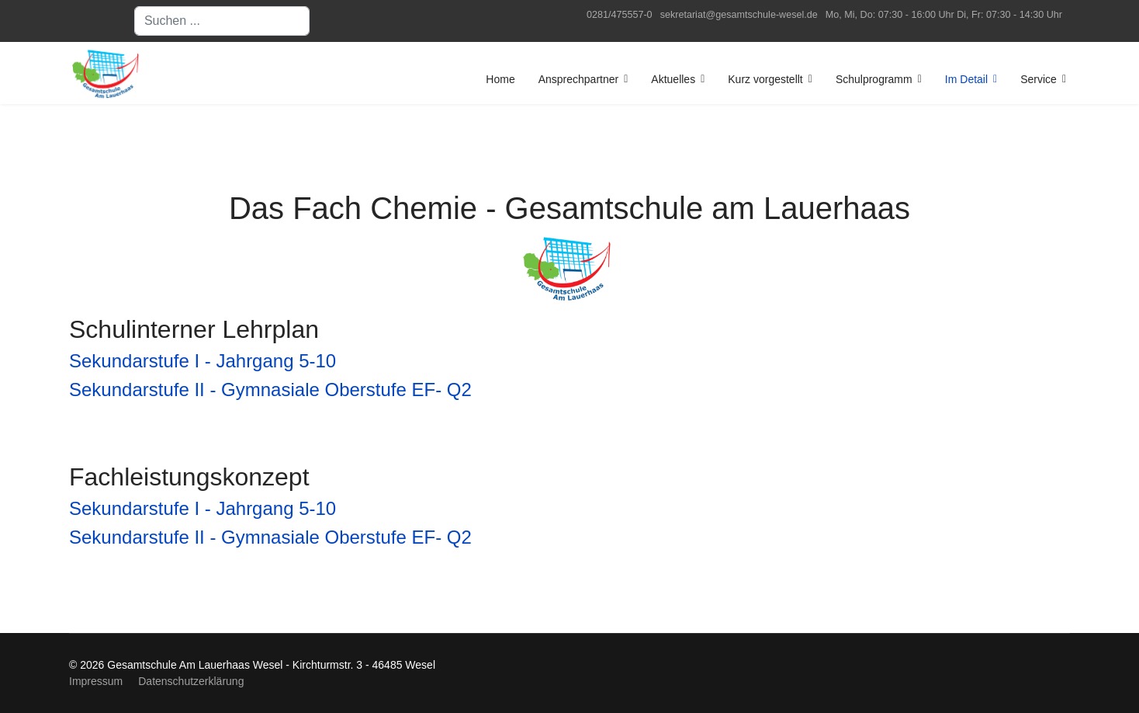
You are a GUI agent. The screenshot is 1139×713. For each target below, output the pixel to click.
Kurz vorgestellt (765, 79)
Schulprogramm (874, 79)
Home (500, 79)
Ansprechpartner (578, 79)
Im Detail (966, 79)
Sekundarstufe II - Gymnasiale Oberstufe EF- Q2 (270, 389)
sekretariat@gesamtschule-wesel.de (739, 14)
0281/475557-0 (620, 14)
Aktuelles (673, 79)
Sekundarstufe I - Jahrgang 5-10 (202, 360)
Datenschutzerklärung (191, 681)
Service (1038, 79)
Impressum (96, 681)
